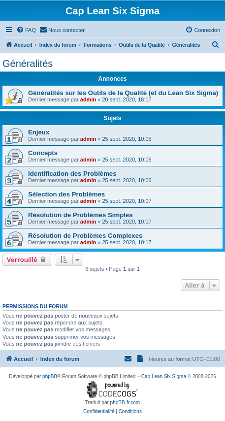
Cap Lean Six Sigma (163, 376)
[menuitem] (26, 30)
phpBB (49, 376)
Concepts (43, 153)
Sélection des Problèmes (66, 194)
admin (88, 99)
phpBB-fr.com (125, 402)
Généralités (27, 63)
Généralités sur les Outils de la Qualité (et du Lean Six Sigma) (123, 93)
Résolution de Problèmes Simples (80, 215)
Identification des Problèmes (72, 173)
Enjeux (38, 132)
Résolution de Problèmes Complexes (85, 235)
